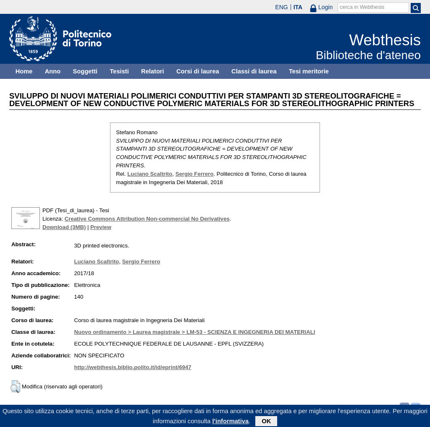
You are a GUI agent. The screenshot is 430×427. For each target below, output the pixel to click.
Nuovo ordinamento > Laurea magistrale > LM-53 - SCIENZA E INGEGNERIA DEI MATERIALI (194, 332)
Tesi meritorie (309, 71)
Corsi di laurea (197, 71)
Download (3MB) (64, 227)
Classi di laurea (254, 71)
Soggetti (85, 71)
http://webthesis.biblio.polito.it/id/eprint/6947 (132, 367)
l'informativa (230, 422)
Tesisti (119, 71)
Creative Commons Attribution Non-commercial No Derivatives (147, 219)
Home (24, 71)
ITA (298, 7)
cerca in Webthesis (362, 7)
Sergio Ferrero (195, 174)
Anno (52, 71)
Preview (100, 227)
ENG (281, 7)
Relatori (152, 71)
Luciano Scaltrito (149, 174)
